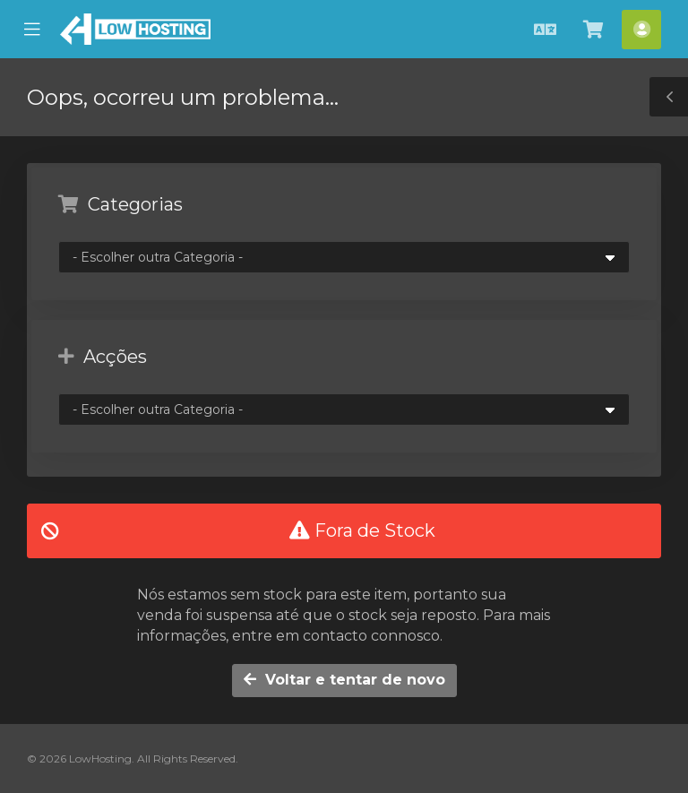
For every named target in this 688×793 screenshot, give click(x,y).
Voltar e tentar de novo (344, 679)
